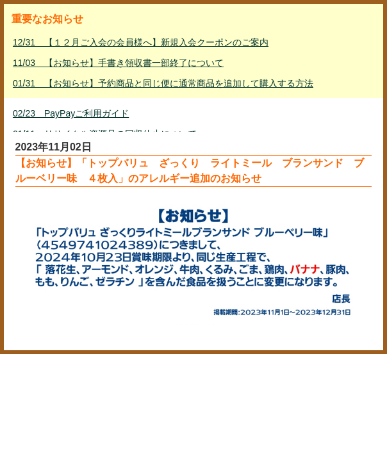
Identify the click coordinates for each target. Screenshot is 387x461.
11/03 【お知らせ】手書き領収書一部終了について (118, 63)
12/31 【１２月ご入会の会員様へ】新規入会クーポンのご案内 (140, 42)
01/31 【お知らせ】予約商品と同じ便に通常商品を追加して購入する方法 (163, 83)
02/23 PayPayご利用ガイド (71, 113)
